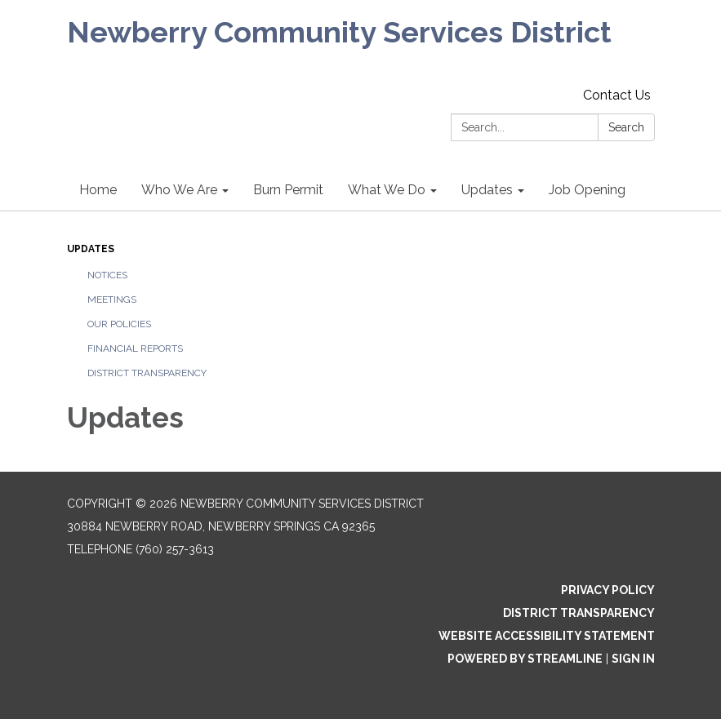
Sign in (633, 658)
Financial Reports (135, 348)
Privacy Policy (608, 590)
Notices (107, 275)
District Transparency (147, 373)
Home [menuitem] (98, 190)
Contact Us (617, 95)
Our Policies (119, 324)
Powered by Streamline (525, 658)
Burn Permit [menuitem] (288, 190)
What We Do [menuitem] (386, 190)
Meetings (111, 299)
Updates (90, 249)
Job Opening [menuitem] (587, 190)
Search (626, 127)
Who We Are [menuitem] (179, 190)
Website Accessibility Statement (546, 635)
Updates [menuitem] (487, 190)
